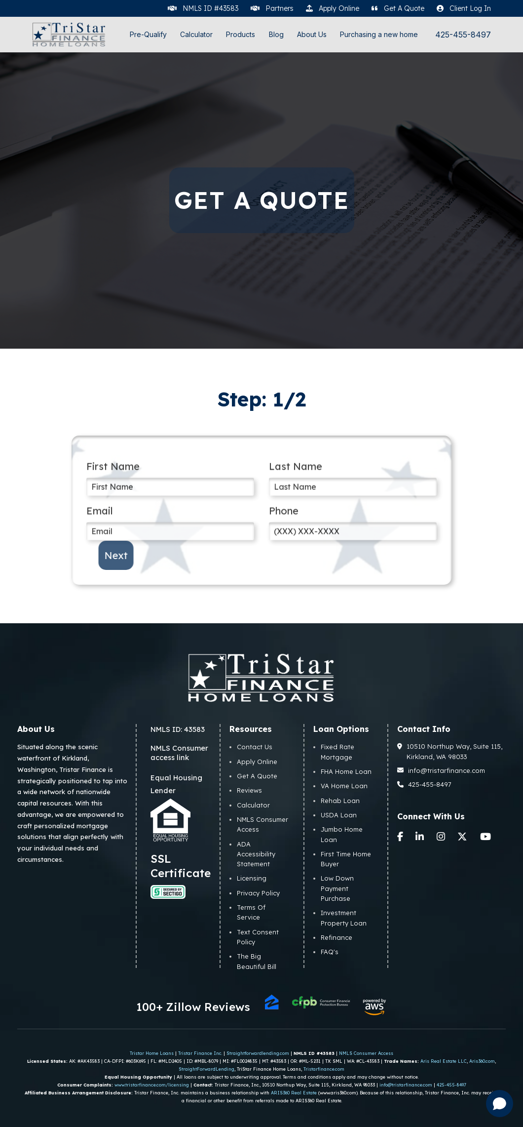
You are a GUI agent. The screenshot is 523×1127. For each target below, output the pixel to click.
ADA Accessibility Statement (256, 854)
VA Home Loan (344, 786)
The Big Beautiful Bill (256, 961)
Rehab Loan (340, 801)
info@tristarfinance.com (441, 770)
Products (240, 34)
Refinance (336, 937)
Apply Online (257, 761)
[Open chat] (499, 1103)
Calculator (196, 34)
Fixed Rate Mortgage (337, 752)
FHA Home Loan (346, 771)
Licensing (251, 878)
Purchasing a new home (379, 34)
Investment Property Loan (344, 917)
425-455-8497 (463, 35)
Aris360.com (482, 1061)
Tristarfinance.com (323, 1069)
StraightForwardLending (206, 1069)
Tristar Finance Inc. (200, 1053)
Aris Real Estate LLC (443, 1061)
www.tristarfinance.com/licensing (151, 1084)
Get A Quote (257, 776)
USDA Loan (339, 815)
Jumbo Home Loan (342, 834)
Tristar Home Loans (152, 1053)
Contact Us (254, 747)
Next (140, 555)
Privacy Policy (258, 893)
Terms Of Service (251, 912)
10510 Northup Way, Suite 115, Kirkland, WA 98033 (450, 751)
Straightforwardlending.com (257, 1053)
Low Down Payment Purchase (337, 888)
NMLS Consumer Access (262, 824)
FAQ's (329, 952)
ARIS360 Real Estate (294, 1092)
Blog (276, 34)
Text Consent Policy (258, 937)
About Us (312, 34)
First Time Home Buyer (346, 859)
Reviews (249, 790)
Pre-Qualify (148, 34)
